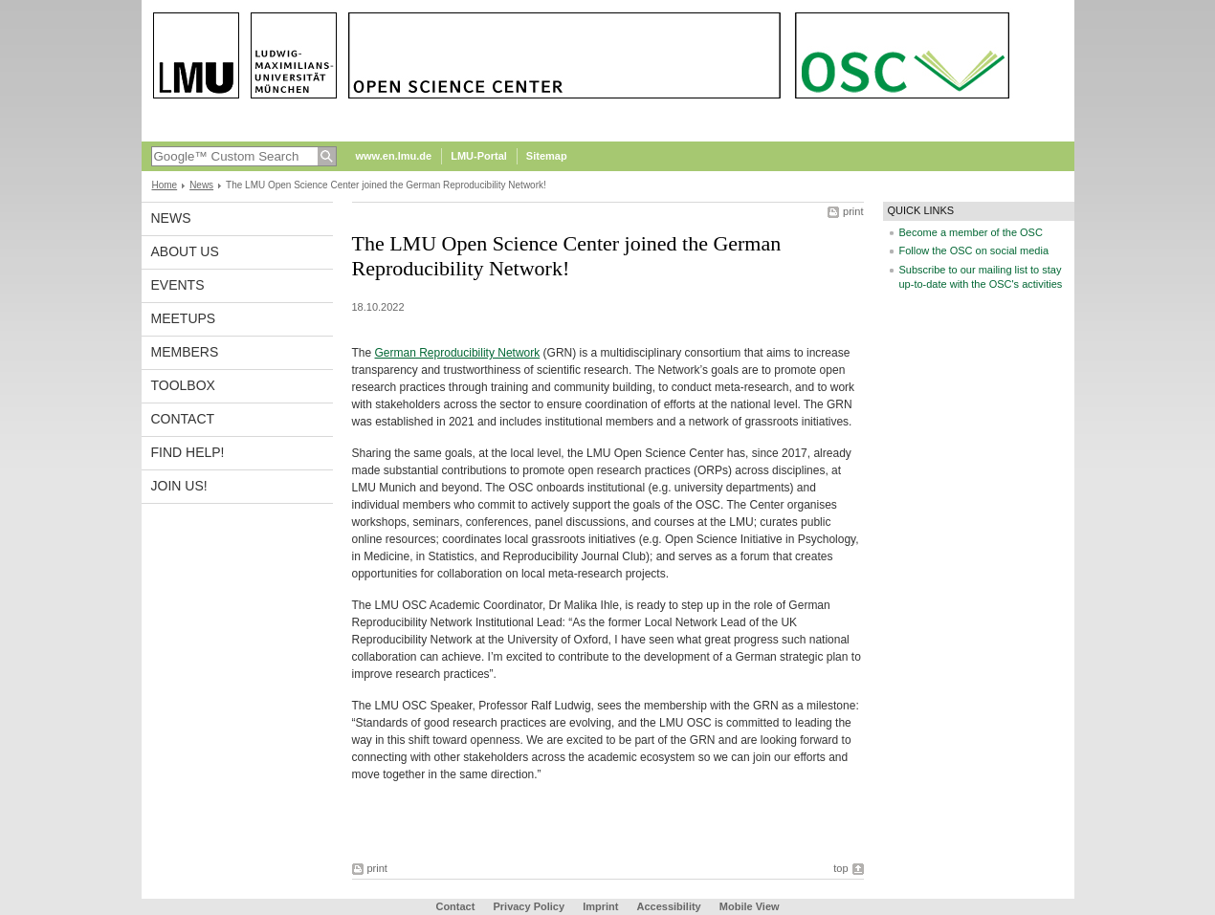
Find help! (188, 452)
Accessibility (669, 906)
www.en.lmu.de (394, 156)
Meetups (183, 318)
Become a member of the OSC (971, 232)
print (853, 211)
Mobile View (749, 906)
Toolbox (183, 385)
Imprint (600, 906)
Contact (183, 418)
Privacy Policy (528, 906)
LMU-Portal (479, 156)
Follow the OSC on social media (974, 250)
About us (185, 251)
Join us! (179, 485)
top (840, 868)
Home (165, 185)
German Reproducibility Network (458, 352)
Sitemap (546, 156)
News (201, 185)
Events (178, 285)
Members (185, 351)
